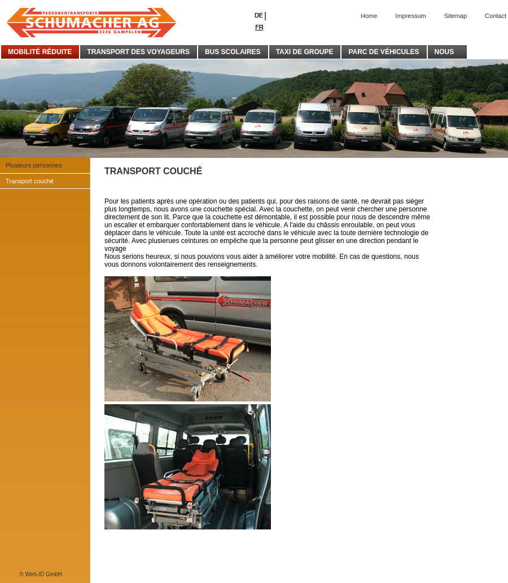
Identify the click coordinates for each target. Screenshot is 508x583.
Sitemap (455, 15)
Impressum (410, 15)
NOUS (447, 52)
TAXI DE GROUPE (305, 52)
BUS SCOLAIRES (233, 52)
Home (369, 15)
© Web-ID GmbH (40, 574)
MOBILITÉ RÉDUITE (40, 52)
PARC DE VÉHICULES (383, 52)
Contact (495, 15)
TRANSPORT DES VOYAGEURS (138, 52)
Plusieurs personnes (34, 165)
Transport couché (30, 181)
